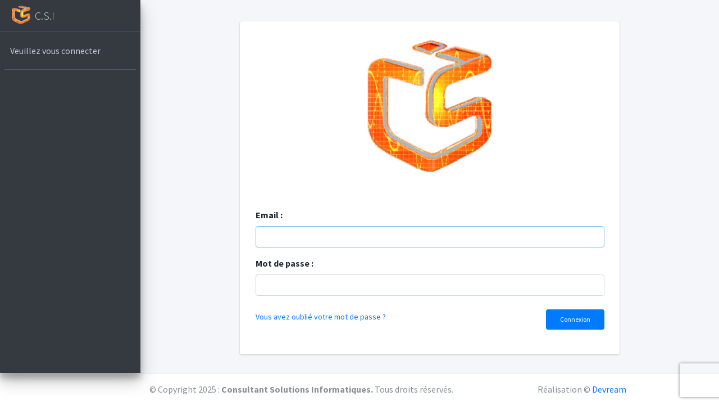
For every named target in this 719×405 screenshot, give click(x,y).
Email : (269, 214)
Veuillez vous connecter (55, 50)
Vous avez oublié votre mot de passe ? (321, 317)
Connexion (575, 319)
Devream (609, 389)
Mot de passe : (284, 263)
